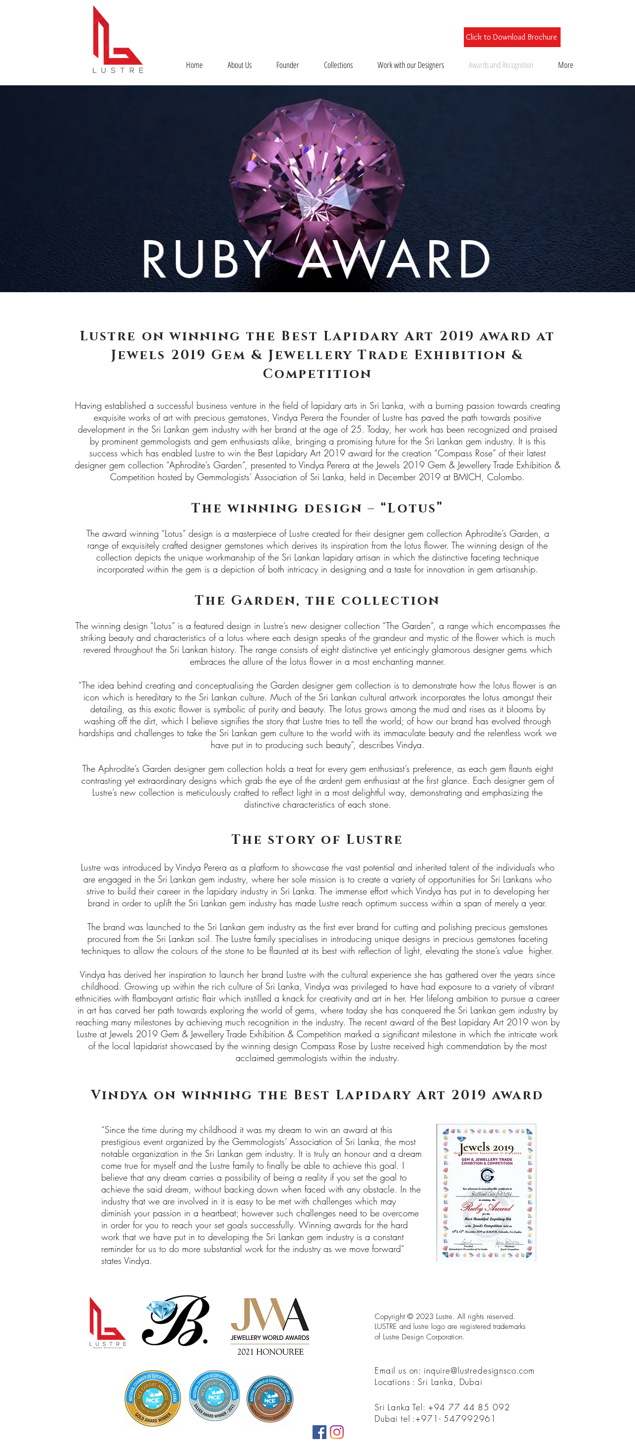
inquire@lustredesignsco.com (479, 1370)
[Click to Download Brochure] (512, 37)
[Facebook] (319, 1432)
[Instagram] (337, 1432)
